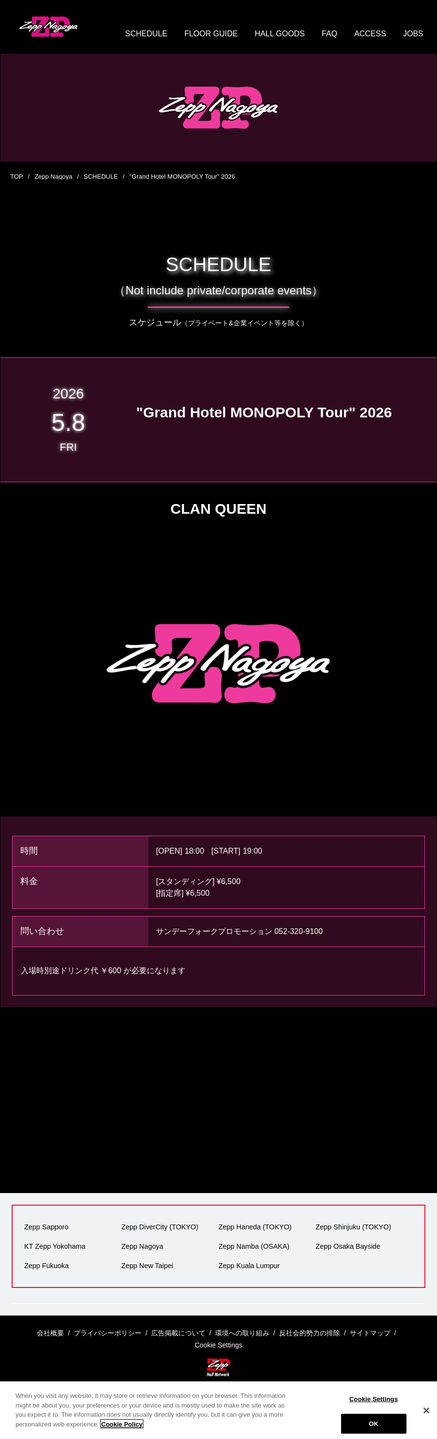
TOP (16, 176)
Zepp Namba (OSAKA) (253, 1246)
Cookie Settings (373, 1409)
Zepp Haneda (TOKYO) (255, 1227)
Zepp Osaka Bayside (348, 1246)
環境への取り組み (242, 1333)
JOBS (413, 34)
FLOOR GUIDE (210, 34)
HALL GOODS (280, 34)
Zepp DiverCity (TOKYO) (160, 1227)
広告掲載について (178, 1333)
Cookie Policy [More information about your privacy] (121, 1434)
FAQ (329, 34)
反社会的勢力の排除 (309, 1333)
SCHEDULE (146, 34)
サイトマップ (370, 1333)
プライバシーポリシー (107, 1333)
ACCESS (370, 34)
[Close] (426, 1420)
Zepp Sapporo (46, 1227)
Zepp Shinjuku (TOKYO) (353, 1227)
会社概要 (50, 1333)
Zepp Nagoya (53, 176)
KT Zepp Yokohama (54, 1246)
